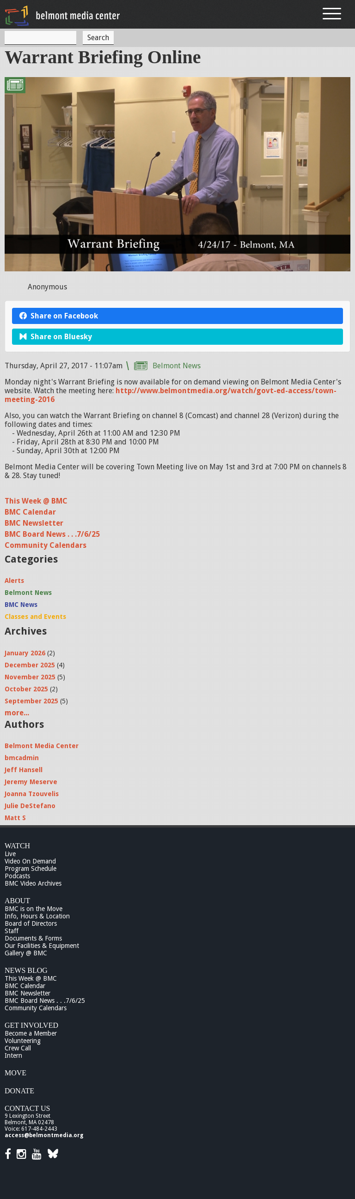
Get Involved (31, 1025)
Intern (13, 1055)
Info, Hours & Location (37, 916)
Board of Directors (31, 923)
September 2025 (31, 701)
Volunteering (23, 1040)
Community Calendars (45, 545)
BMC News (21, 604)
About (17, 901)
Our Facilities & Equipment (42, 945)
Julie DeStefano (30, 805)
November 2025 (30, 677)
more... (17, 712)
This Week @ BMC (36, 501)
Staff (11, 931)
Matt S (15, 817)
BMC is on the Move (33, 908)
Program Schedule (30, 868)
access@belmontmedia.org (44, 1135)
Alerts (14, 580)
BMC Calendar (30, 512)
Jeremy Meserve (31, 781)
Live (10, 853)
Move (15, 1073)
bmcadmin (22, 757)
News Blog (26, 970)
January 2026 (25, 653)
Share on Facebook (58, 316)
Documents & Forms (33, 938)
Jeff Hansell (24, 769)
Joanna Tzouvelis (32, 793)
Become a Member (31, 1033)
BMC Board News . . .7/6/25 (52, 534)
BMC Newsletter (34, 523)
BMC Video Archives (33, 883)
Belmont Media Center (42, 745)
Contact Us (27, 1108)
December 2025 (30, 665)
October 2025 (26, 689)
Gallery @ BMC (26, 953)
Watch (17, 846)
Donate (19, 1091)
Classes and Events (35, 616)
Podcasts (17, 876)
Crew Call (18, 1048)
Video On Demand (30, 861)
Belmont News (177, 365)
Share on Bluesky (55, 336)
